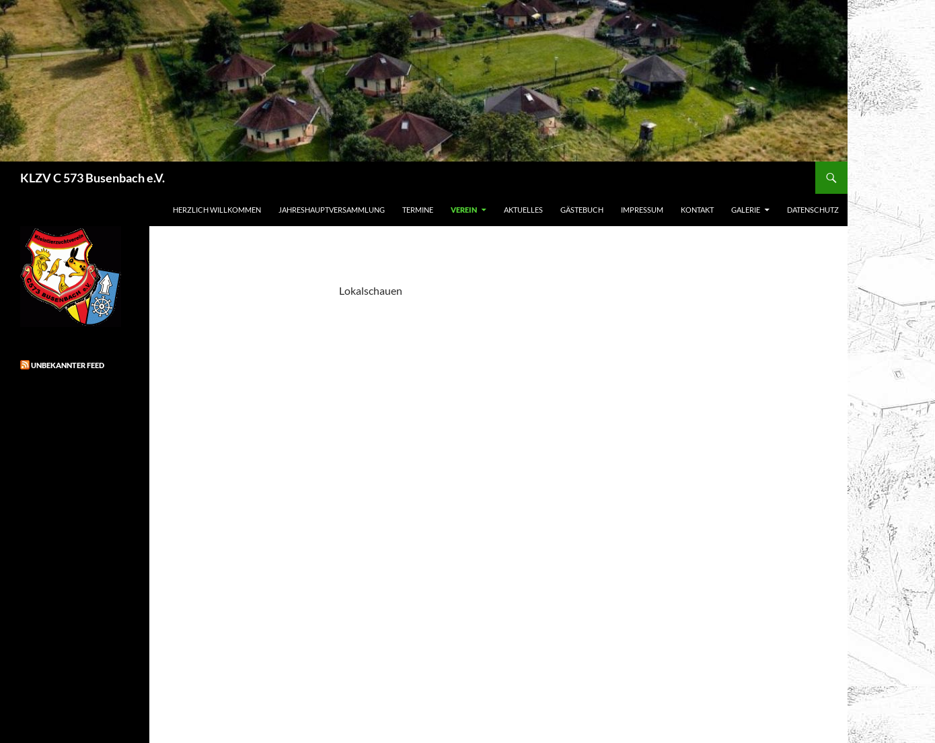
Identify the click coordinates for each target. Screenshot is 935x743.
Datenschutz (813, 209)
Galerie (745, 209)
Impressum (642, 209)
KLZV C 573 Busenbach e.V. (92, 177)
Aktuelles (523, 209)
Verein (464, 209)
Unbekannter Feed (67, 365)
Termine (417, 209)
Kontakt (697, 209)
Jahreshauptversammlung (331, 209)
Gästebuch (581, 209)
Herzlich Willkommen (217, 209)
